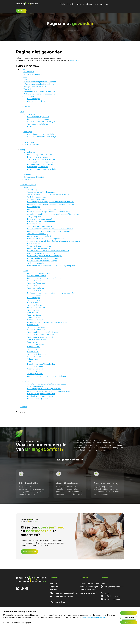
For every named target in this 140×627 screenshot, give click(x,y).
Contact (21, 11)
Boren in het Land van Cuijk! (38, 273)
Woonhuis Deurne (34, 305)
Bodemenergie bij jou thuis (38, 117)
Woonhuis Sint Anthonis (36, 330)
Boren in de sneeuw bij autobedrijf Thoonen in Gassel (48, 212)
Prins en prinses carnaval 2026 (39, 219)
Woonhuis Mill (33, 325)
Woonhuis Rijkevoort (35, 344)
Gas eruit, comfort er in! (36, 199)
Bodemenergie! (33, 99)
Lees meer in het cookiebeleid (94, 617)
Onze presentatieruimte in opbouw (41, 253)
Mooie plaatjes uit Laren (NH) (39, 236)
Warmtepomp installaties (37, 124)
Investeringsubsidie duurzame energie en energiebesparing (51, 266)
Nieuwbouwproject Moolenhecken (41, 221)
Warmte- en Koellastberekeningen (41, 159)
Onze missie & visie (88, 590)
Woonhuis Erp (33, 342)
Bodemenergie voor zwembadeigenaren (40, 91)
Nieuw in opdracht (34, 303)
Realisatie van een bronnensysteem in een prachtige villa (50, 204)
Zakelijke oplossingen (89, 587)
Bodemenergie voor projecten (39, 155)
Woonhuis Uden (33, 310)
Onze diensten (29, 114)
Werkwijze (28, 132)
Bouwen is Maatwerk (35, 224)
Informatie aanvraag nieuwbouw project (40, 82)
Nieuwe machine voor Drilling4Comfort (43, 258)
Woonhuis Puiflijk (34, 357)
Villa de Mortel (33, 359)
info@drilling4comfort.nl (112, 587)
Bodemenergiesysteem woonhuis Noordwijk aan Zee (48, 376)
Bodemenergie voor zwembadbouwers (39, 94)
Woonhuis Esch (33, 300)
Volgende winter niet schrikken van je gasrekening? (48, 194)
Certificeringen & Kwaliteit (34, 177)
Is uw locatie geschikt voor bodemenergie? (44, 256)
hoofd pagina (75, 60)
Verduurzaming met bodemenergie (41, 192)
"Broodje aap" (32, 190)
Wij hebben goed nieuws (37, 197)
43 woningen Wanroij (35, 374)
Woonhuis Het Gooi (35, 281)
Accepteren (128, 613)
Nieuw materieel (34, 243)
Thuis (62, 4)
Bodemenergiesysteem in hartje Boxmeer (44, 209)
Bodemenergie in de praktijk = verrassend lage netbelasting (51, 202)
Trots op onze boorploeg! (37, 234)
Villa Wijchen (32, 313)
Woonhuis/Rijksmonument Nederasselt (43, 332)
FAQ (25, 77)
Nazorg (30, 126)
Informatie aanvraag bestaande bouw (39, 84)
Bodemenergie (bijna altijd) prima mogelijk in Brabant (48, 231)
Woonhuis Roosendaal (36, 283)
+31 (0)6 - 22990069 (110, 599)
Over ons (98, 4)
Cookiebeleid (29, 72)
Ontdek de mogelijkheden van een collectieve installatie (50, 229)
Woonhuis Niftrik (34, 371)
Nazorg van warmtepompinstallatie (41, 169)
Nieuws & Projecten (84, 4)
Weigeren (128, 622)
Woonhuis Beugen (34, 315)
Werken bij (28, 89)
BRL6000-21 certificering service (40, 164)
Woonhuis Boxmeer (35, 320)
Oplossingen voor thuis (89, 583)
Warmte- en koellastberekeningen (41, 122)
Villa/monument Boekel (37, 339)
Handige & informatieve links (35, 87)
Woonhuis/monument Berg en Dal (41, 334)
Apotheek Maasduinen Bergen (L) (40, 396)
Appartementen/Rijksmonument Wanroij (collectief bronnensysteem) (55, 214)
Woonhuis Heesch (34, 286)
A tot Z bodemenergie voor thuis (40, 134)
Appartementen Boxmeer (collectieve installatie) (47, 322)
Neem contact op (29, 552)
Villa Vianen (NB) (33, 317)
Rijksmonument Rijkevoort (37, 101)
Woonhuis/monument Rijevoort (40, 337)
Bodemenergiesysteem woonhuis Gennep (44, 278)
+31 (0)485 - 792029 (110, 596)
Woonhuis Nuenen (34, 349)
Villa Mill (30, 361)
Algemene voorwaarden (33, 74)
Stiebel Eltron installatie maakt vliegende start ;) (46, 239)
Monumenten (29, 96)
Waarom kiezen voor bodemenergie (41, 137)
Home (22, 69)
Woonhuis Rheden (34, 290)
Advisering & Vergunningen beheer (41, 162)
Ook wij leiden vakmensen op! (39, 246)
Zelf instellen (129, 617)
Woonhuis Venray (34, 295)
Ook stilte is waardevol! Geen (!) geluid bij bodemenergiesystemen (54, 241)
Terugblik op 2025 (34, 217)
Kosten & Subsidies (31, 144)
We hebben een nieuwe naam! (39, 226)
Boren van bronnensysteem (38, 119)
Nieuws (26, 187)
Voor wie (27, 179)
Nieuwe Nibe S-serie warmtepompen (42, 261)
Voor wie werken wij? (88, 593)
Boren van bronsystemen (37, 157)
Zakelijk (70, 4)
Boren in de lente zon (36, 308)
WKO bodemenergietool (37, 263)
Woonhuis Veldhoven (35, 288)
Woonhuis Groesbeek (36, 327)
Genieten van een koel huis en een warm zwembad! (48, 251)
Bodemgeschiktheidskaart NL (39, 248)
